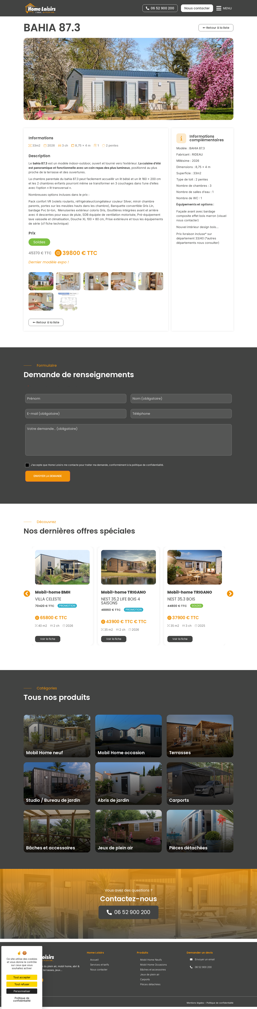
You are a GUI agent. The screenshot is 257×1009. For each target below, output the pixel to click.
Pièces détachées (150, 986)
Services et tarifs (99, 966)
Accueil (94, 962)
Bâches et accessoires (153, 971)
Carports (145, 981)
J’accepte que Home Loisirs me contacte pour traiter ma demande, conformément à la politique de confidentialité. (97, 467)
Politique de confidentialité (220, 1005)
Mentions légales (195, 1005)
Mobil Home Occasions (153, 966)
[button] (224, 8)
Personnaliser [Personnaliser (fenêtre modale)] (22, 991)
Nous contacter (98, 971)
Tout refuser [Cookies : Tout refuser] (21, 984)
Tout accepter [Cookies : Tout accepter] (21, 977)
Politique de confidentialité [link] (21, 999)
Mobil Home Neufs (151, 962)
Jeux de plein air (149, 976)
